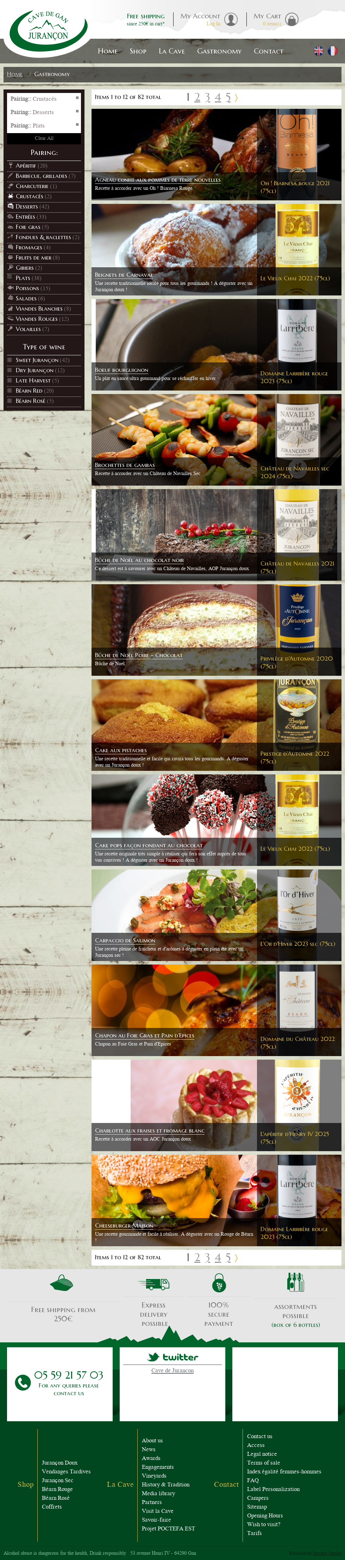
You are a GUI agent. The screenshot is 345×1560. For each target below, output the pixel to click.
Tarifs (254, 1533)
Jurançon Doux (59, 1463)
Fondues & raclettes (43, 237)
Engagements (158, 1467)
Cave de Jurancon (172, 1371)
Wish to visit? (264, 1525)
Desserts (27, 206)
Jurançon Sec (58, 1481)
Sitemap (257, 1507)
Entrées (25, 216)
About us (152, 1441)
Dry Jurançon (35, 370)
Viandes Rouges (37, 319)
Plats (23, 278)
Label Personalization (273, 1489)
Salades (26, 298)
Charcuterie (32, 186)
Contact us (259, 1437)
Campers (258, 1498)
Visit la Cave (158, 1511)
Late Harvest (33, 380)
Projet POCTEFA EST (168, 1529)
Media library (158, 1494)
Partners (152, 1502)
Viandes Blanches (39, 308)
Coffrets (52, 1507)
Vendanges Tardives (66, 1472)
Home (15, 74)
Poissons (27, 288)
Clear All (44, 139)
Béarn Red (29, 390)
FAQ (253, 1481)
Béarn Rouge (57, 1489)
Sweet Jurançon (37, 360)
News (149, 1450)
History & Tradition (165, 1485)
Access (256, 1445)
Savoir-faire (156, 1520)
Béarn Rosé (30, 401)
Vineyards (154, 1476)
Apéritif (26, 165)
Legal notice (262, 1454)
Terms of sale (263, 1463)
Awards (151, 1458)
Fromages (29, 247)
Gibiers (25, 268)
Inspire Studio (327, 1554)
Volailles (28, 329)
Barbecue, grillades (41, 176)
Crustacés (29, 196)
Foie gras (28, 227)
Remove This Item (78, 98)
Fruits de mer (33, 257)
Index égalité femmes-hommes (284, 1472)
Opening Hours (265, 1516)
